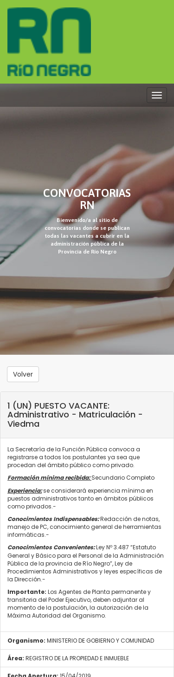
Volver (23, 374)
